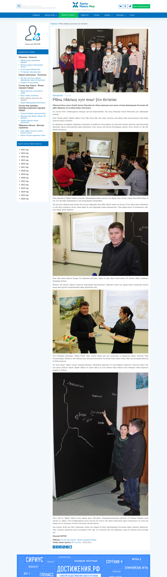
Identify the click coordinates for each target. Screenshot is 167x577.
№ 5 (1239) (76, 542)
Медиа (107, 15)
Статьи (96, 15)
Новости (85, 15)
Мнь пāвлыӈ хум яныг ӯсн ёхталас (31, 99)
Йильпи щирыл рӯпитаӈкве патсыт (31, 66)
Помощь (120, 15)
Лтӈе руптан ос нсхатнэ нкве (31, 92)
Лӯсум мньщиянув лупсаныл (32, 102)
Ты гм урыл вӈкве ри (30, 69)
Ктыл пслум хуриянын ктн (32, 135)
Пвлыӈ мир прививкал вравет (30, 61)
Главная (36, 15)
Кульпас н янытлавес (29, 82)
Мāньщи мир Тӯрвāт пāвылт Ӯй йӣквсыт (32, 117)
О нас (132, 15)
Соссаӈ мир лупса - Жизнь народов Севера (78, 540)
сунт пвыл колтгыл (29, 95)
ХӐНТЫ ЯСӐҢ (50, 15)
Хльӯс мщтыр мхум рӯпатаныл (29, 121)
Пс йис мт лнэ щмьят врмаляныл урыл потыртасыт (32, 79)
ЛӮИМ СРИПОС (68, 15)
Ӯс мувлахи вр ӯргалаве (30, 72)
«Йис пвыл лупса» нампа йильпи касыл (31, 132)
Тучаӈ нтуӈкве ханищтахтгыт (33, 113)
